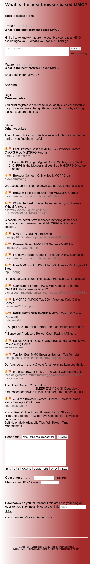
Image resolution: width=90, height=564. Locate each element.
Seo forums (53, 552)
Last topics (37, 550)
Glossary (46, 550)
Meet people (65, 552)
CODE (37, 472)
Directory (75, 552)
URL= (54, 472)
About (71, 550)
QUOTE (27, 472)
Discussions (42, 552)
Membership (62, 550)
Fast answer (40, 52)
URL (46, 472)
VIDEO (64, 472)
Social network (20, 552)
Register (61, 481)
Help (54, 550)
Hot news (32, 552)
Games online (25, 550)
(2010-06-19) (24, 26)
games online (25, 15)
